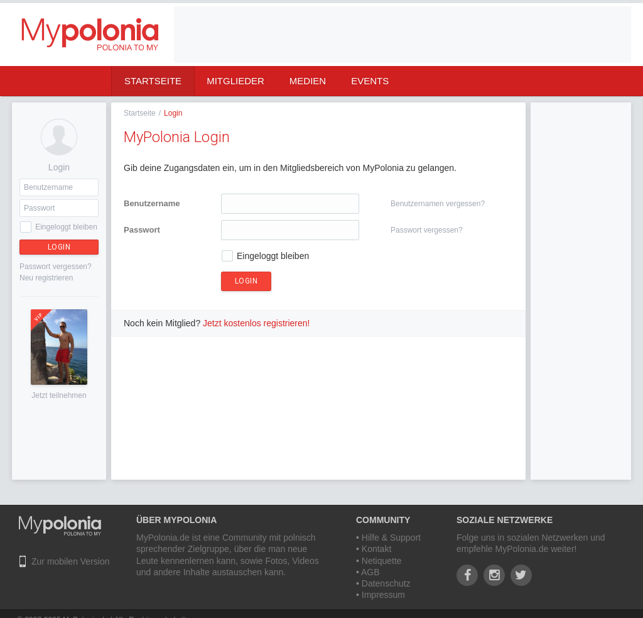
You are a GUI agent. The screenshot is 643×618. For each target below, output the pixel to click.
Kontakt (376, 549)
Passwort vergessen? (55, 266)
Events (370, 80)
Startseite (152, 80)
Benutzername (152, 203)
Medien (307, 80)
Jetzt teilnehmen (58, 395)
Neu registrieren (46, 277)
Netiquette (382, 561)
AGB (370, 572)
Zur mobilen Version (70, 561)
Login (59, 247)
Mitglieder (235, 80)
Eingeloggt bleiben (66, 227)
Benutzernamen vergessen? (438, 203)
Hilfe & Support (391, 537)
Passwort (142, 230)
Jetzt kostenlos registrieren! (256, 323)
